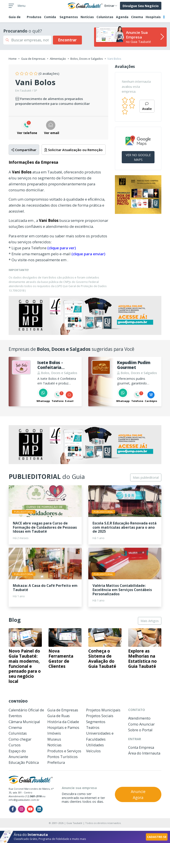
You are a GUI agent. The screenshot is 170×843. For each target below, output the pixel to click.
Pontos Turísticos (62, 756)
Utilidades (95, 744)
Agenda (122, 17)
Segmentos (69, 17)
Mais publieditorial (146, 477)
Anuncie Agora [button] (138, 794)
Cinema (137, 17)
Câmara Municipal (24, 721)
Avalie (147, 106)
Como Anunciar (141, 724)
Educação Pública (24, 762)
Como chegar (20, 739)
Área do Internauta (144, 753)
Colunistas (105, 17)
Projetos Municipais (103, 709)
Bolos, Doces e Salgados (86, 59)
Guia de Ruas (58, 715)
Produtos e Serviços (64, 750)
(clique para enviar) (88, 253)
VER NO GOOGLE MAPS (138, 157)
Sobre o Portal (140, 729)
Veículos (93, 750)
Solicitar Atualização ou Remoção (73, 150)
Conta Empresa (141, 747)
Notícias (87, 17)
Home (13, 59)
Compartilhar (23, 150)
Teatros (92, 727)
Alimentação (58, 59)
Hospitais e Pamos (63, 727)
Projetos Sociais (99, 715)
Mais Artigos (150, 621)
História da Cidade (63, 721)
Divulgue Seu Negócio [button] (141, 6)
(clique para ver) (61, 247)
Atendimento (139, 718)
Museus (54, 739)
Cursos (15, 744)
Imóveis (54, 733)
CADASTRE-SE (156, 837)
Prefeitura (56, 762)
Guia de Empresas (33, 59)
